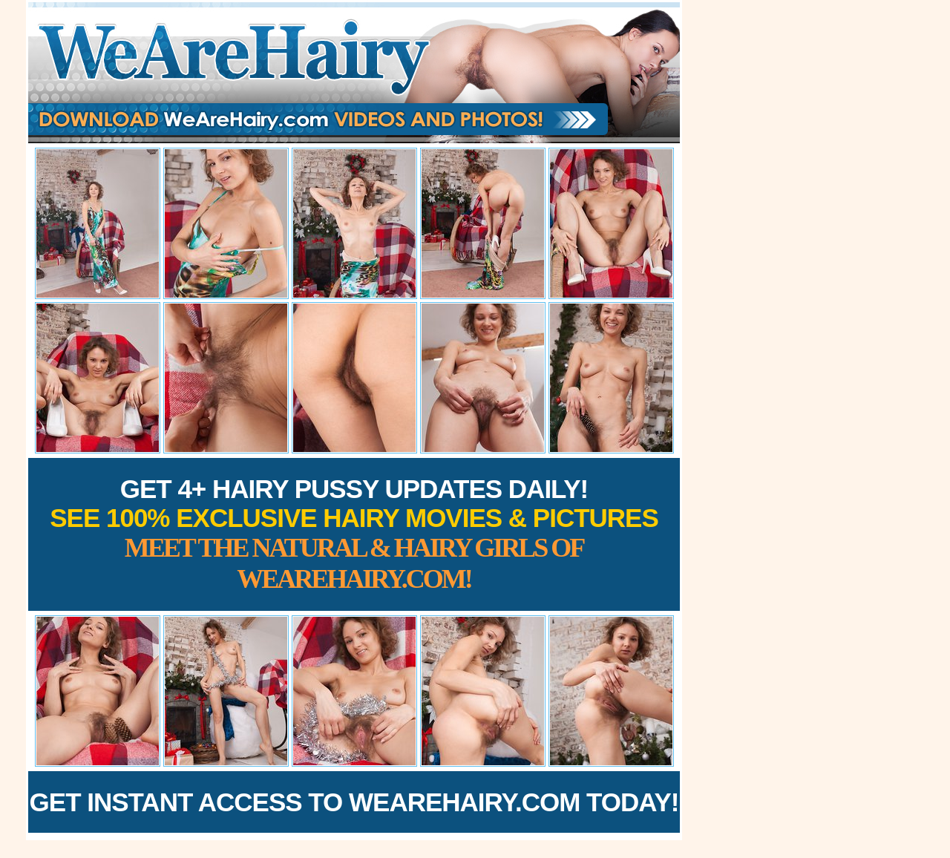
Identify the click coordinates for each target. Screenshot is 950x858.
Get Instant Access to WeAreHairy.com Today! (354, 801)
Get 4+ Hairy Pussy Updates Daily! (354, 534)
